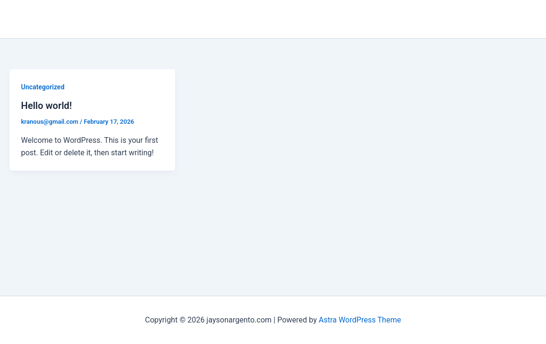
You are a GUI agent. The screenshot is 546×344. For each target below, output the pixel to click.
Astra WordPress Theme (360, 319)
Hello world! (46, 105)
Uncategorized (42, 87)
